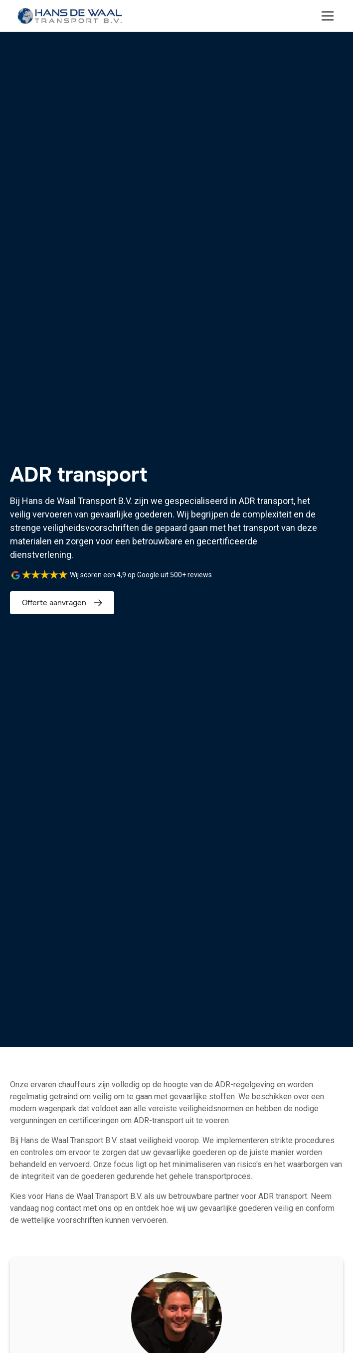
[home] (69, 15)
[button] (326, 16)
